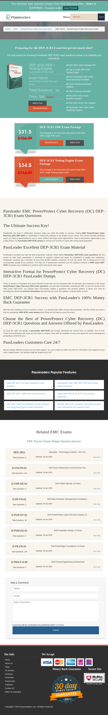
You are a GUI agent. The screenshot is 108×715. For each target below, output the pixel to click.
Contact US (9, 688)
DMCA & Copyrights (13, 692)
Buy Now (97, 457)
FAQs (7, 667)
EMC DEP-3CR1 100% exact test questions (26, 393)
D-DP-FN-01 (19, 499)
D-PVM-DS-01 (19, 530)
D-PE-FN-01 (19, 546)
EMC (16, 29)
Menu (66, 17)
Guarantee (9, 678)
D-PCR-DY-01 (19, 515)
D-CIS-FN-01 (19, 468)
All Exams (9, 674)
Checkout (9, 685)
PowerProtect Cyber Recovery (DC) (36, 29)
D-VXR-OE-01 (19, 483)
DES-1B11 (19, 452)
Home (8, 29)
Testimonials (10, 681)
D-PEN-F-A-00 (19, 562)
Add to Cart (37, 103)
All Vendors (9, 670)
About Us (9, 663)
